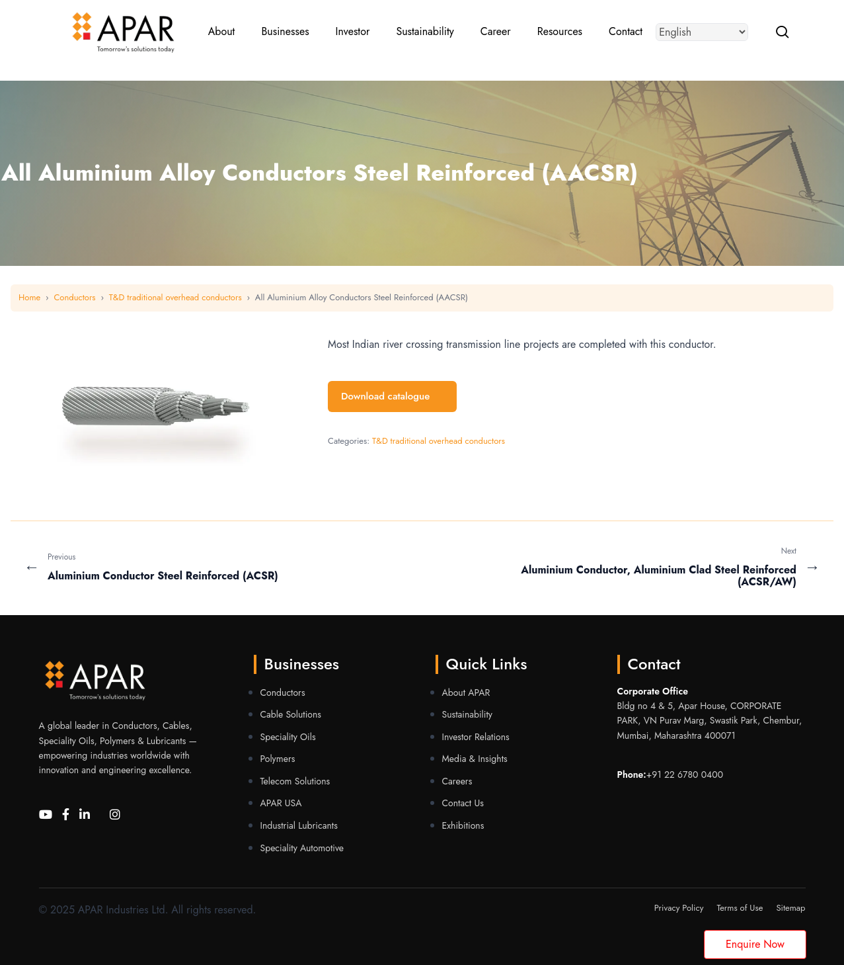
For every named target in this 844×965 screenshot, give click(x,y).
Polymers (277, 758)
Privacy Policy (679, 908)
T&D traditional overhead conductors (175, 297)
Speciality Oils (288, 736)
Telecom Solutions (295, 781)
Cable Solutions (290, 714)
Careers (457, 781)
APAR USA (281, 803)
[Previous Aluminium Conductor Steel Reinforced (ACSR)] (219, 567)
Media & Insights (475, 758)
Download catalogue (392, 396)
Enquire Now (755, 944)
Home (29, 297)
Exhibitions (463, 825)
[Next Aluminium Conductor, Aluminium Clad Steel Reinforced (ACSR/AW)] (625, 567)
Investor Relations (476, 736)
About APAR (466, 692)
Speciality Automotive (302, 848)
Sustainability (467, 714)
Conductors (74, 297)
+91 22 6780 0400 (684, 774)
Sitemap (790, 908)
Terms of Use (739, 908)
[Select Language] (705, 33)
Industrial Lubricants (299, 825)
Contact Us (463, 803)
